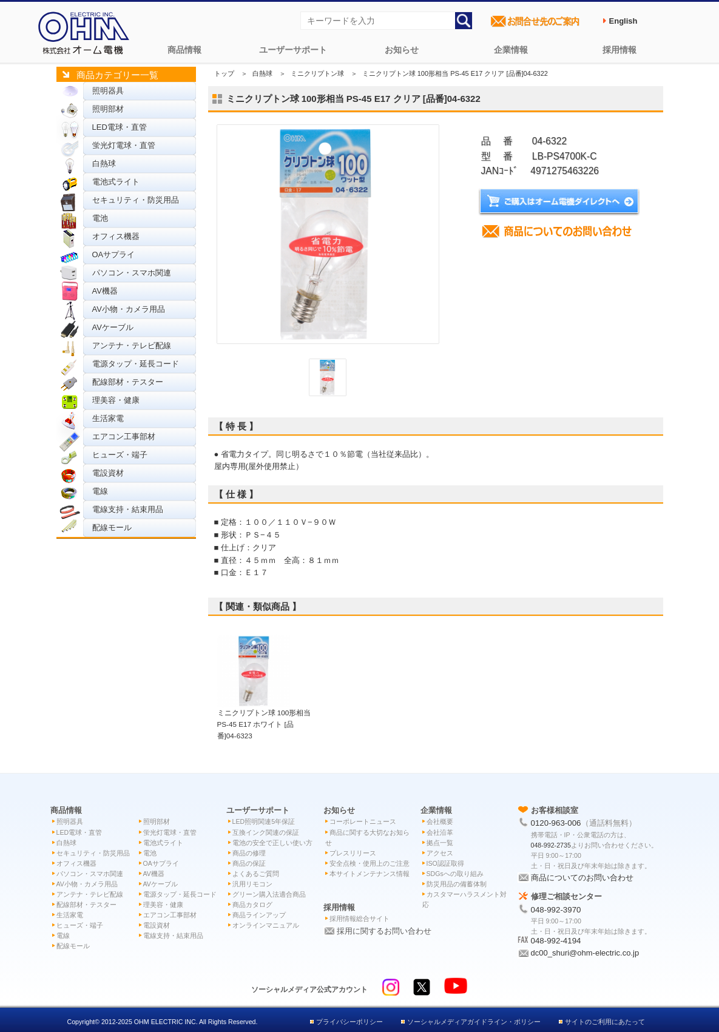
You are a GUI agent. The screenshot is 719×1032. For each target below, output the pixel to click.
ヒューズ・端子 (119, 454)
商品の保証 (249, 863)
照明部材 (108, 108)
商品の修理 (249, 853)
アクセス (440, 853)
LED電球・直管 (119, 127)
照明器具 (108, 90)
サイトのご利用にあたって (605, 1021)
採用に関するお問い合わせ (384, 931)
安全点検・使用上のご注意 (369, 863)
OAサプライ (113, 254)
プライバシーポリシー (349, 1021)
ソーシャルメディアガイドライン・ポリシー (474, 1021)
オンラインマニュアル (265, 925)
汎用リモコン (252, 884)
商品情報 (184, 50)
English (623, 20)
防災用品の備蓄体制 (457, 884)
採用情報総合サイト (359, 918)
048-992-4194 (556, 940)
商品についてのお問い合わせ (582, 877)
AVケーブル (112, 327)
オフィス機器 (116, 236)
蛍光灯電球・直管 (123, 145)
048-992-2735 (551, 845)
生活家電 (108, 418)
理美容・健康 (116, 400)
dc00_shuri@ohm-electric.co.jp (585, 952)
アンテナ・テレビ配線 (131, 345)
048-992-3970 (556, 909)
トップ (224, 73)
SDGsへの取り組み (455, 873)
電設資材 (108, 472)
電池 (100, 218)
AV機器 (105, 290)
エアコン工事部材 (123, 436)
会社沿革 (440, 832)
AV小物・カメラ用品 (128, 309)
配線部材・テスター (127, 381)
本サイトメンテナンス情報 (369, 873)
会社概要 (440, 821)
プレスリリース (352, 853)
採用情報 (619, 50)
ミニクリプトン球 (317, 73)
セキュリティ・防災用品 (135, 199)
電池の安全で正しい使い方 (272, 842)
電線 (100, 491)
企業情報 (511, 50)
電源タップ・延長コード (135, 363)
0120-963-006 (556, 823)
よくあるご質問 (255, 873)
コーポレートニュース (362, 821)
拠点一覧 (440, 842)
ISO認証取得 (445, 863)
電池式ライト (116, 181)
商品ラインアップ (259, 915)
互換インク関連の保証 (265, 832)
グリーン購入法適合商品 (269, 894)
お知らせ (402, 50)
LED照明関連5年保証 (263, 821)
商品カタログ (252, 904)
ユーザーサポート (293, 50)
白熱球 (104, 163)
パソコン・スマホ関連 (131, 272)
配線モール (112, 527)
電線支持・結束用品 (127, 509)
